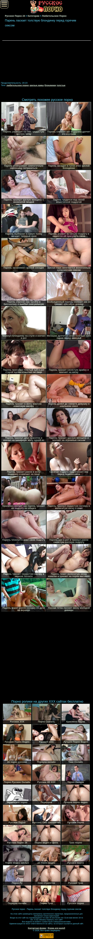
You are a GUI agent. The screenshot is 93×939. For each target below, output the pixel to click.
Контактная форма (37, 928)
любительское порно (17, 85)
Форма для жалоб (56, 928)
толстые (60, 85)
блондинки (50, 85)
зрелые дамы (36, 85)
